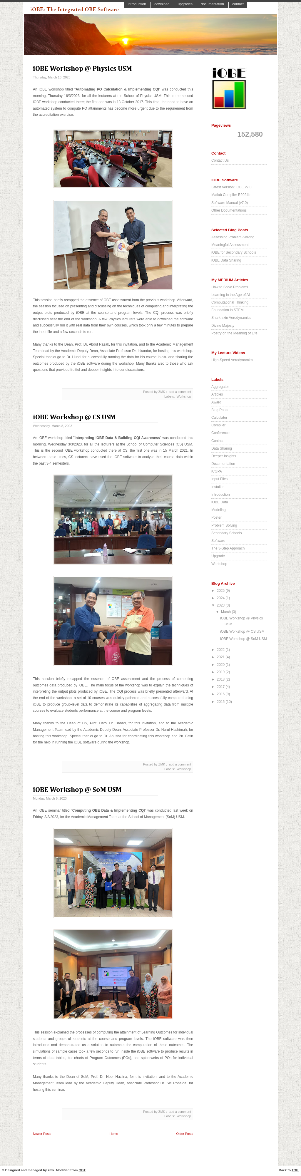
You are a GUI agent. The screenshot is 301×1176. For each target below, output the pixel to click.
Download (162, 4)
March (226, 612)
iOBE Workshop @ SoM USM (77, 789)
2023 (221, 605)
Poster (216, 517)
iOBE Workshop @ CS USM (74, 417)
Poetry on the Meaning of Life (234, 333)
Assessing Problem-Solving (232, 237)
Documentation (213, 4)
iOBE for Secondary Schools (233, 252)
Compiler (218, 425)
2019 (221, 672)
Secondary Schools (226, 533)
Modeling (218, 510)
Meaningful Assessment (230, 245)
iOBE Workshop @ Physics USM (82, 68)
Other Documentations (229, 210)
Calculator (219, 418)
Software (218, 541)
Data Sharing (221, 448)
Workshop (184, 396)
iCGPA (216, 471)
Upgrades (185, 4)
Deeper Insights (223, 456)
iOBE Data (219, 502)
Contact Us (220, 160)
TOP (295, 1170)
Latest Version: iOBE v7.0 (231, 187)
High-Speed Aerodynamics (232, 360)
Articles (217, 394)
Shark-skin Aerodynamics (231, 318)
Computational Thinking (229, 302)
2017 (221, 687)
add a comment (180, 391)
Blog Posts (219, 410)
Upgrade (218, 556)
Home (113, 1133)
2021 (221, 657)
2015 (221, 702)
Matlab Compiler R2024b (230, 195)
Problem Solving (224, 525)
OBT (82, 1170)
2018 (221, 679)
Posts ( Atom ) (123, 1140)
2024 (221, 598)
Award (216, 402)
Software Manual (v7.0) (229, 203)
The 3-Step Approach (228, 548)
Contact (238, 4)
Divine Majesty (222, 326)
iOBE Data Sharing (226, 260)
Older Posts (184, 1133)
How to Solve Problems (229, 287)
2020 (221, 665)
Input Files (219, 479)
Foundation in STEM (227, 310)
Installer (217, 487)
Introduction (137, 4)
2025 (221, 591)
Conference (220, 433)
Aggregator (220, 387)
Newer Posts (42, 1133)
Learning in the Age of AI (230, 295)
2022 (221, 650)
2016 (221, 694)
